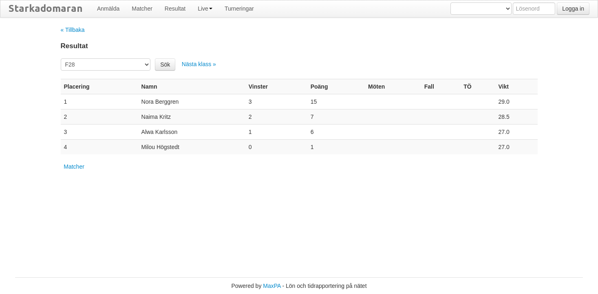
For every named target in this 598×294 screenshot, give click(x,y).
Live (205, 8)
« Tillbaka (73, 30)
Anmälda (108, 8)
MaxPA (271, 286)
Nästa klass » (199, 64)
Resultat (175, 8)
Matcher (142, 8)
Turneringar (239, 8)
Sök (165, 64)
